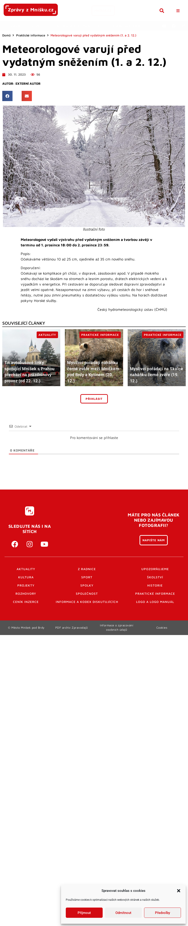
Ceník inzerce (26, 602)
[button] (178, 890)
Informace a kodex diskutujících (87, 602)
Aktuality (26, 569)
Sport (86, 577)
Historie (155, 585)
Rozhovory (25, 593)
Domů (6, 35)
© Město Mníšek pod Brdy (26, 627)
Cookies (162, 627)
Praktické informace (30, 35)
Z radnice (87, 569)
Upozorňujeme (155, 569)
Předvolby (162, 913)
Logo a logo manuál (155, 602)
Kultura (26, 577)
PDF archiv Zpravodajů (71, 627)
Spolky (87, 585)
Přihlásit (94, 399)
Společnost (87, 593)
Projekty (26, 585)
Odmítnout (123, 913)
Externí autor (28, 83)
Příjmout (84, 913)
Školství (155, 577)
